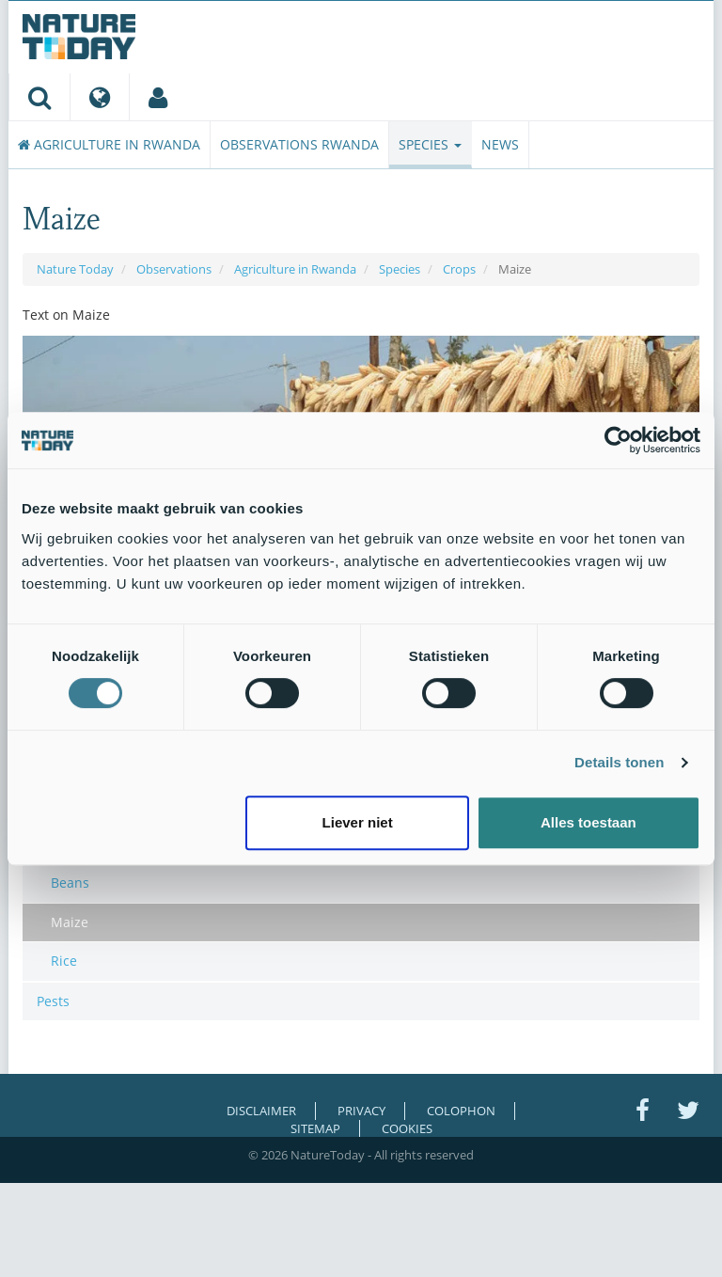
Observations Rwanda (299, 144)
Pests (53, 1001)
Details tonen (619, 762)
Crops (459, 268)
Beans (70, 882)
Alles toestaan (588, 822)
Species (430, 144)
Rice (64, 961)
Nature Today (75, 268)
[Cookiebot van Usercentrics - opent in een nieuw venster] (618, 440)
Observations (174, 268)
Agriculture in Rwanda (109, 144)
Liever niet (357, 822)
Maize (69, 922)
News (500, 144)
